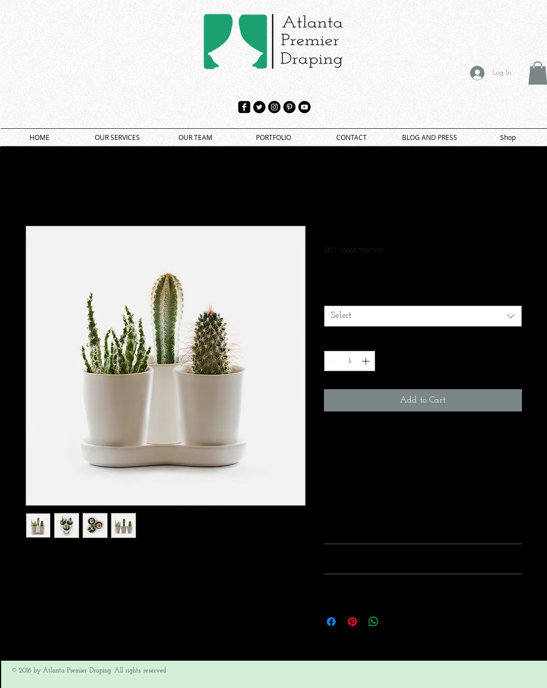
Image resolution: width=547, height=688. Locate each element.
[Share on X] (394, 621)
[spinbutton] (350, 361)
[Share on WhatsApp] (373, 621)
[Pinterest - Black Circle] (289, 107)
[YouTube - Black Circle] (304, 107)
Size (332, 296)
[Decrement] (333, 361)
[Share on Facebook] (331, 621)
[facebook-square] (244, 107)
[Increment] (367, 361)
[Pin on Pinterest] (352, 621)
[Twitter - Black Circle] (259, 107)
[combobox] (423, 316)
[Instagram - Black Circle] (274, 107)
